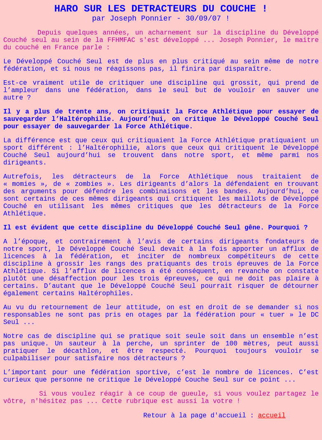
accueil (271, 415)
